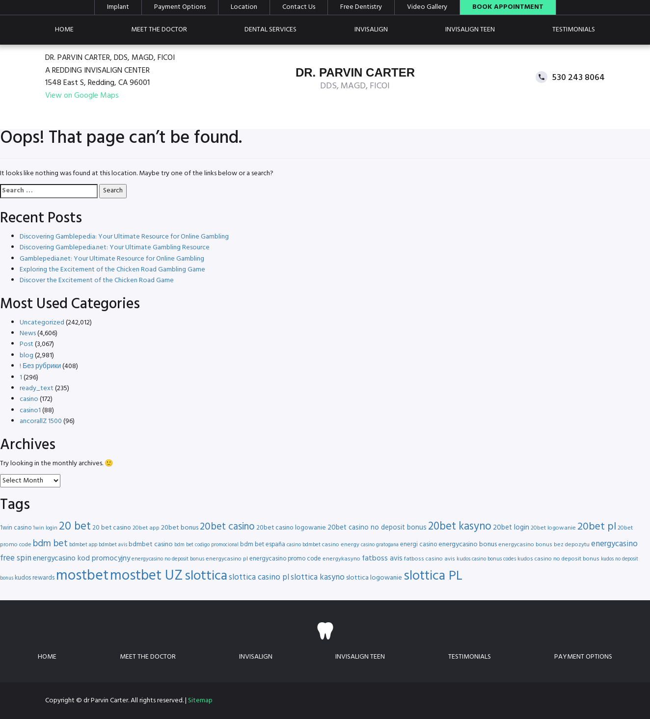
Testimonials (573, 29)
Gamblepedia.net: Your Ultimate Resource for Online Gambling (112, 259)
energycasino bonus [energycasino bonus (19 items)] (467, 544)
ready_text (37, 388)
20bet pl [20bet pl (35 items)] (596, 526)
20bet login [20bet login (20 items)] (511, 527)
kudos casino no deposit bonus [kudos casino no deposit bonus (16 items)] (558, 559)
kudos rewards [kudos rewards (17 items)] (34, 578)
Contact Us (298, 7)
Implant (118, 7)
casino (29, 399)
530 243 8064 (578, 77)
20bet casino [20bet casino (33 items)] (227, 527)
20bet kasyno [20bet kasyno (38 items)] (459, 526)
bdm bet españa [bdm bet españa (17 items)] (262, 544)
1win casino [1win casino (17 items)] (15, 528)
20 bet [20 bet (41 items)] (75, 527)
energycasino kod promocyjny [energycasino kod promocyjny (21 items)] (81, 558)
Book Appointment (507, 7)
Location (244, 7)
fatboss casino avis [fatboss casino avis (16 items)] (429, 559)
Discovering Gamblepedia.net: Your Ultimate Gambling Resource (115, 247)
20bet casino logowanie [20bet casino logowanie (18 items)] (291, 528)
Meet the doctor (159, 29)
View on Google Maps (82, 96)
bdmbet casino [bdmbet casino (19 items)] (151, 544)
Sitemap (200, 700)
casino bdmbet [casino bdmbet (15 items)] (304, 544)
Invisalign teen (470, 29)
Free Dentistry (361, 7)
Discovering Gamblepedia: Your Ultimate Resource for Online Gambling (124, 236)
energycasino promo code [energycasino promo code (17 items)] (285, 559)
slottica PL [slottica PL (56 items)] (433, 576)
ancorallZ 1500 (41, 421)
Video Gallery (427, 7)
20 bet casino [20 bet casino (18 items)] (111, 528)
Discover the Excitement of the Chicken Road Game (97, 280)
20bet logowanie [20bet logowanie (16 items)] (553, 528)
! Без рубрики (40, 366)
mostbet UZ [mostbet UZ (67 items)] (146, 575)
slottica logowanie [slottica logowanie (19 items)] (374, 578)
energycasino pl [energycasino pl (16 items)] (227, 559)
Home (64, 29)
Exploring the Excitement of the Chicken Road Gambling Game (112, 269)
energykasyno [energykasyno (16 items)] (341, 559)
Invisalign (371, 29)
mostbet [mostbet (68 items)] (82, 575)
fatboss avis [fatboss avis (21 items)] (382, 558)
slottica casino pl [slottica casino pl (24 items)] (259, 577)
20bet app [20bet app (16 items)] (146, 528)
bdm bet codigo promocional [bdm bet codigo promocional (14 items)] (206, 545)
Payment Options (180, 7)
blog (26, 355)
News (28, 333)
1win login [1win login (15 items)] (45, 528)
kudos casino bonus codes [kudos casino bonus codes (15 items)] (486, 559)
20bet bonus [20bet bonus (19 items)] (179, 527)
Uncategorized (42, 322)
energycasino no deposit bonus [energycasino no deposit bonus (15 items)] (168, 559)
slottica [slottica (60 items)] (206, 576)
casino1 (30, 410)
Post (26, 344)
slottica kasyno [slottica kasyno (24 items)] (318, 577)
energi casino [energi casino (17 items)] (418, 544)
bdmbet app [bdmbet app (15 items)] (83, 544)
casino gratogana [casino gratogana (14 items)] (380, 545)
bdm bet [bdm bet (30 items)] (50, 544)
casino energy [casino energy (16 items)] (340, 545)
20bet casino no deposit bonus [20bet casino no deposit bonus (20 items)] (377, 527)
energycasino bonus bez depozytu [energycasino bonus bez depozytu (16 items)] (544, 545)
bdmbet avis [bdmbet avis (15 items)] (113, 544)
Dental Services (270, 29)
